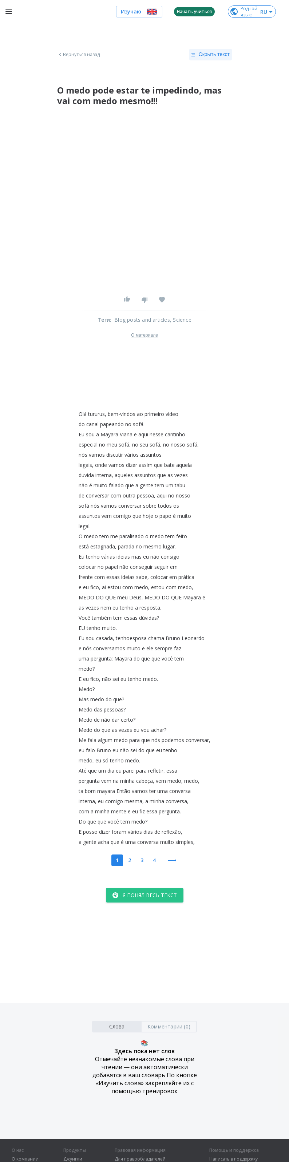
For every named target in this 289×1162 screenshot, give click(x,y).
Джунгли (72, 1159)
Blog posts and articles (142, 319)
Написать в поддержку (233, 1159)
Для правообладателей (140, 1159)
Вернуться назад (78, 54)
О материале (144, 335)
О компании (25, 1159)
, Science (180, 319)
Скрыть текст (210, 54)
